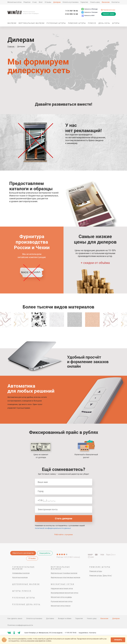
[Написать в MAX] (87, 15)
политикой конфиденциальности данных (53, 528)
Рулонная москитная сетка (61, 601)
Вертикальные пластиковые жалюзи (65, 577)
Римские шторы (77, 23)
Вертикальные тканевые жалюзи (64, 573)
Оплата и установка (70, 2)
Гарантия (84, 2)
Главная (11, 46)
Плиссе (92, 23)
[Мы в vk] (9, 633)
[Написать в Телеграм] (89, 12)
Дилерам (56, 2)
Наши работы (44, 553)
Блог (41, 2)
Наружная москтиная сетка (62, 588)
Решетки (26, 2)
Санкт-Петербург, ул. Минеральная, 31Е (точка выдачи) (44, 633)
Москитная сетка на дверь (61, 597)
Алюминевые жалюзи (21, 573)
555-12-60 (71, 14)
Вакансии (106, 2)
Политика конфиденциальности (20, 625)
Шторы (116, 23)
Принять (118, 640)
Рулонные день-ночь (26, 604)
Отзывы (48, 2)
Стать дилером (63, 518)
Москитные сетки (14, 2)
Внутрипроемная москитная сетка (64, 593)
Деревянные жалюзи (26, 584)
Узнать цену (95, 2)
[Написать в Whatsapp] (89, 9)
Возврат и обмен (64, 618)
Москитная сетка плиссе (60, 606)
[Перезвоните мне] (108, 10)
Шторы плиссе (21, 591)
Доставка (50, 618)
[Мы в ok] (14, 632)
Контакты (116, 2)
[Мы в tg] (18, 632)
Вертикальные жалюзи (31, 23)
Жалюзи (11, 23)
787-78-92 (71, 11)
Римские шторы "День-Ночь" (100, 576)
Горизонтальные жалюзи (23, 568)
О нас (34, 2)
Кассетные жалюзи (20, 577)
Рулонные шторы (56, 23)
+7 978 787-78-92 (71, 633)
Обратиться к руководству (23, 553)
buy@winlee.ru (83, 633)
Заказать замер (108, 14)
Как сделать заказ (14, 618)
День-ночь (104, 23)
